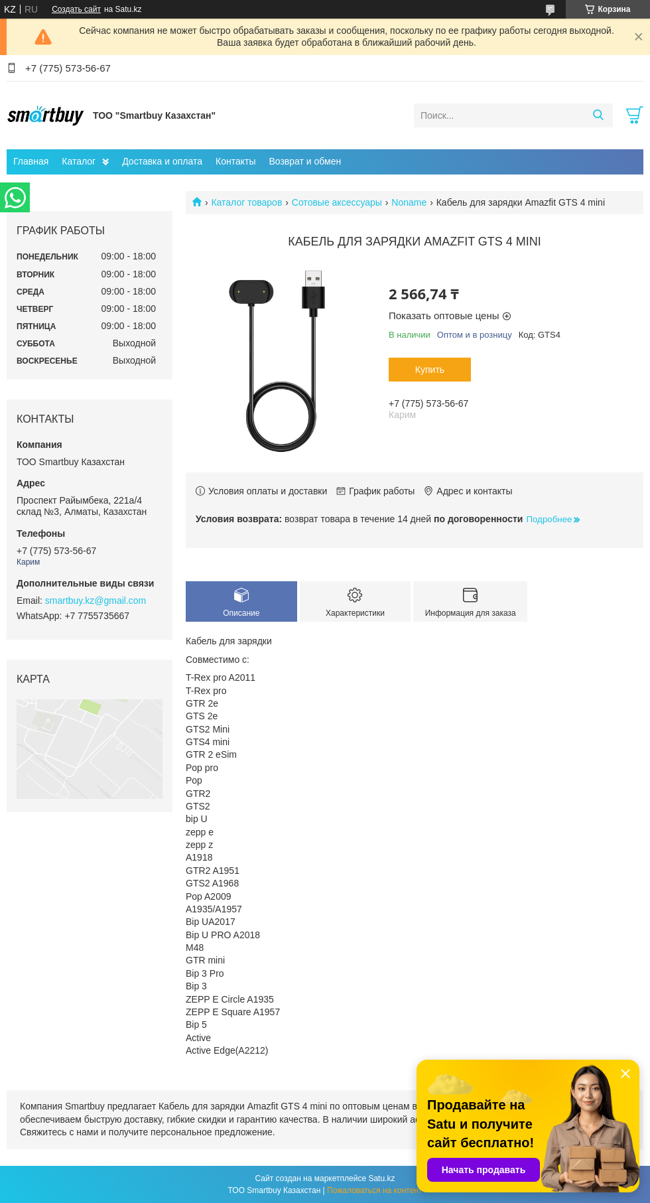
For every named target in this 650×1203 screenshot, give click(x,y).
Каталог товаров (246, 202)
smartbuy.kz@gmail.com (95, 600)
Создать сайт (76, 9)
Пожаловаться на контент (374, 1190)
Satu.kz (381, 1178)
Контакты (235, 161)
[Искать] (598, 115)
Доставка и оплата (162, 161)
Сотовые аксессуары (337, 202)
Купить (429, 369)
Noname (408, 202)
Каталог (79, 161)
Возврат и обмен (305, 161)
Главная (30, 161)
